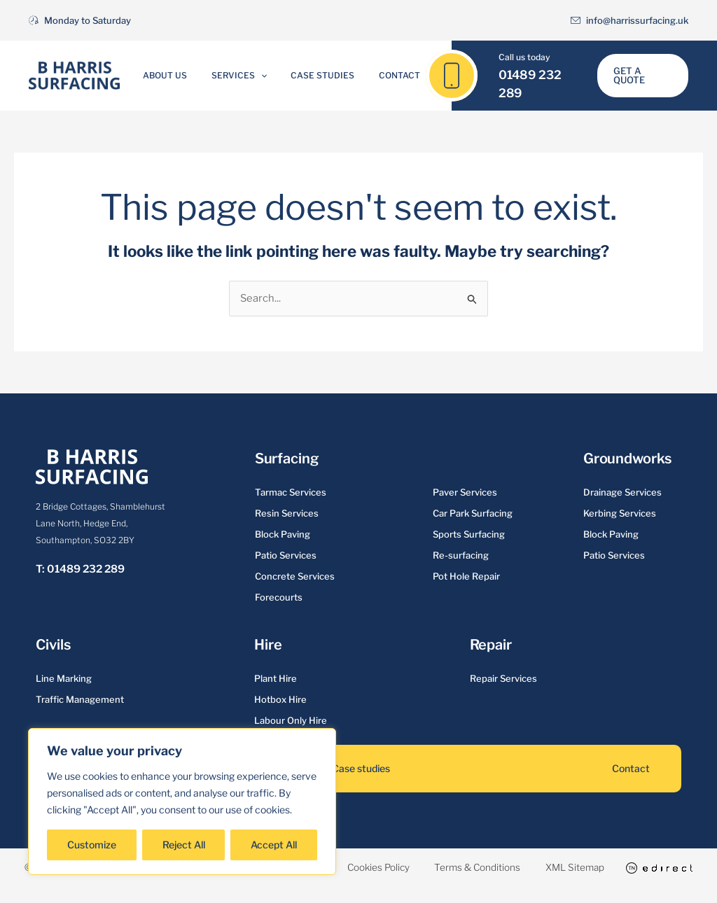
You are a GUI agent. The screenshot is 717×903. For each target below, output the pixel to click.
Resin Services (287, 513)
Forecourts (278, 597)
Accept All (274, 844)
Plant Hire (275, 678)
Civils (53, 644)
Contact (383, 75)
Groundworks (627, 458)
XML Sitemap (634, 867)
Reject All (183, 844)
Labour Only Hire (290, 720)
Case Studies (317, 75)
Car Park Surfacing (473, 513)
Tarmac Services (290, 492)
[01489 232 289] (444, 76)
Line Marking (64, 678)
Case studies (361, 768)
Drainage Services (622, 492)
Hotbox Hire (280, 699)
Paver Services (465, 492)
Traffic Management (80, 699)
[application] (266, 76)
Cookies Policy (422, 867)
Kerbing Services (619, 513)
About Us (181, 75)
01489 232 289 (535, 84)
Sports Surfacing (469, 534)
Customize (91, 844)
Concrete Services (295, 576)
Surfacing (287, 458)
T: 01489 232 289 (80, 569)
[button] (641, 76)
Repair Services (503, 678)
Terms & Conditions (529, 867)
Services (244, 76)
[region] (182, 801)
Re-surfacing (461, 555)
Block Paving (282, 534)
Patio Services (285, 555)
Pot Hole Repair (466, 576)
